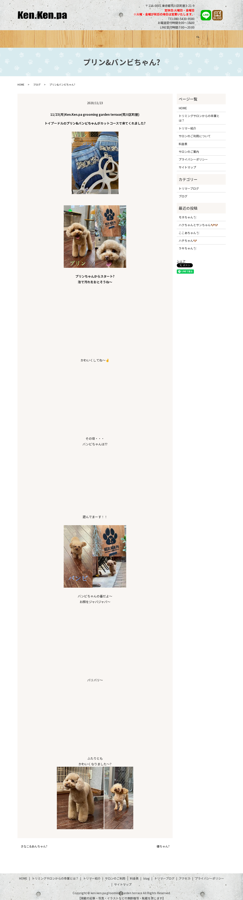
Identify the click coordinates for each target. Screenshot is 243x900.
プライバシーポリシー (193, 155)
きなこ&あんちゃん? (34, 843)
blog (146, 874)
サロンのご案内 (189, 148)
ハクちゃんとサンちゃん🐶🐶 (198, 221)
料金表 (151, 36)
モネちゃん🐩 (188, 213)
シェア (181, 257)
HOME (28, 36)
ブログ (164, 36)
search (221, 37)
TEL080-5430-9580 (181, 19)
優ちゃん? (163, 843)
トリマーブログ (185, 36)
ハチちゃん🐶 (188, 237)
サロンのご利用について (195, 132)
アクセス (207, 36)
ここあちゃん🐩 (189, 229)
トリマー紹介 (104, 36)
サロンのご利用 (129, 36)
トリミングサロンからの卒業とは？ (63, 36)
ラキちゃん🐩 (188, 244)
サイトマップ (187, 163)
